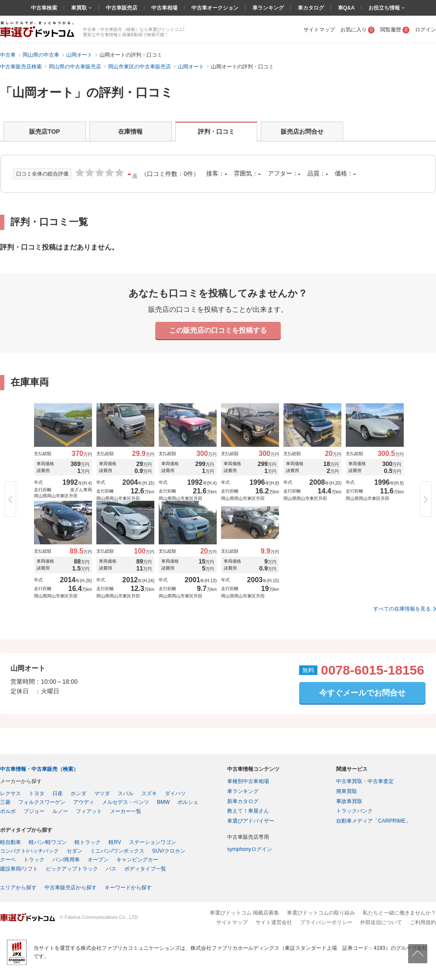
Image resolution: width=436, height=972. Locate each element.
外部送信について (381, 922)
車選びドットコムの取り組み (321, 913)
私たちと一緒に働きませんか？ (399, 913)
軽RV (115, 842)
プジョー (34, 811)
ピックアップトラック (72, 869)
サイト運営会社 (273, 922)
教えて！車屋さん (248, 811)
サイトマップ (319, 30)
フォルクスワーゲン (41, 802)
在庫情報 (130, 131)
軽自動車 (10, 842)
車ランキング (268, 8)
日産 (57, 793)
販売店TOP (44, 131)
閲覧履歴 (394, 30)
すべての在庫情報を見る (402, 609)
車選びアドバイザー (250, 821)
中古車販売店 (121, 8)
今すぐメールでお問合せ (362, 692)
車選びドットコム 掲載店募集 (244, 913)
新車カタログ (243, 801)
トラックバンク (354, 811)
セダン (74, 851)
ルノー (60, 811)
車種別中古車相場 (248, 781)
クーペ (8, 860)
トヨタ (36, 793)
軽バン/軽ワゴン (48, 842)
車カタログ (311, 8)
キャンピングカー (137, 860)
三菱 (5, 802)
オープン (98, 860)
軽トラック (88, 842)
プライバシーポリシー (326, 922)
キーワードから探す (128, 887)
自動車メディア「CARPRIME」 (373, 821)
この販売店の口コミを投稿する (218, 330)
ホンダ (78, 793)
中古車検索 (44, 8)
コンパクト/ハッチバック (29, 851)
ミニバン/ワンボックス (117, 851)
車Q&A (346, 8)
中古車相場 (164, 8)
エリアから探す (18, 887)
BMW (163, 802)
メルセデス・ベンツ (125, 802)
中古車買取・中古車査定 (365, 781)
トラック (34, 860)
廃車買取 (346, 791)
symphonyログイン (249, 849)
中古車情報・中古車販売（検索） (39, 769)
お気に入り (358, 30)
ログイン (425, 30)
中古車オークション (214, 8)
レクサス (10, 793)
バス (111, 869)
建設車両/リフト (19, 869)
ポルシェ (187, 802)
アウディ (83, 802)
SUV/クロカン (168, 851)
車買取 (79, 8)
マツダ (102, 793)
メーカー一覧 (125, 811)
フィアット (89, 811)
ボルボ (8, 811)
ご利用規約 (423, 922)
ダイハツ (175, 793)
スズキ (149, 793)
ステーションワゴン (152, 842)
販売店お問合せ (302, 131)
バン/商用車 (66, 860)
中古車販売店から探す (70, 887)
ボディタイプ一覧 (145, 869)
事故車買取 (349, 801)
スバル (125, 793)
